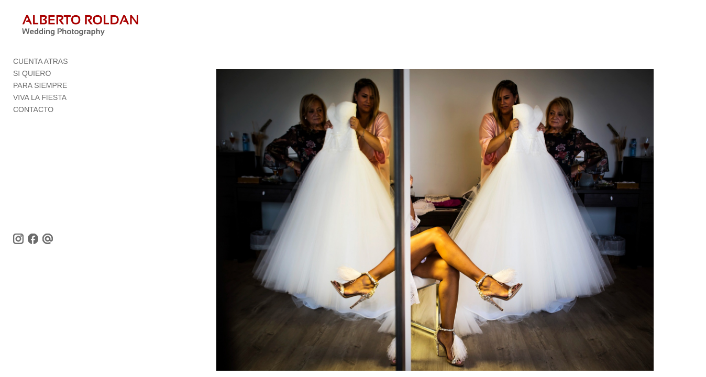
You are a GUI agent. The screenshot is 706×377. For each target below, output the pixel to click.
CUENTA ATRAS (40, 64)
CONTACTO (33, 112)
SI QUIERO (32, 76)
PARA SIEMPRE (40, 88)
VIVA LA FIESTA (40, 100)
